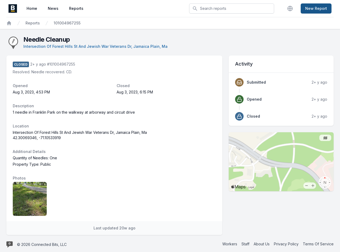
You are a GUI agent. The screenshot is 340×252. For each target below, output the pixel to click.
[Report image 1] (30, 199)
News (53, 8)
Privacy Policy (286, 244)
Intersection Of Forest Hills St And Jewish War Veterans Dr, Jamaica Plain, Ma (95, 46)
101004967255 (67, 23)
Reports (76, 8)
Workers (229, 244)
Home (32, 8)
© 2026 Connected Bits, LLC (42, 244)
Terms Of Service (318, 244)
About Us (262, 244)
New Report (316, 8)
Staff (245, 244)
